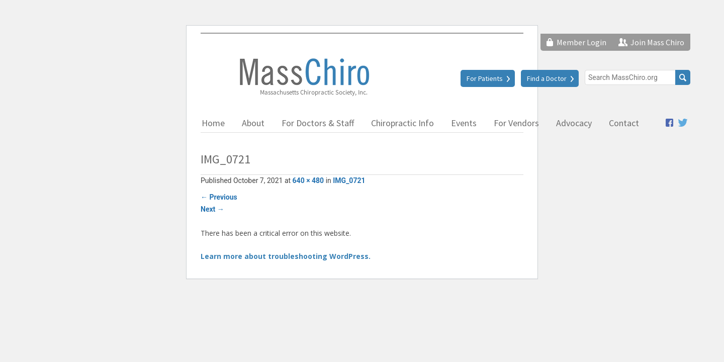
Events (464, 123)
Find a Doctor (547, 78)
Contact (624, 123)
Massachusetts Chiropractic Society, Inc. (304, 76)
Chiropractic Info (402, 123)
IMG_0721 (349, 180)
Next (212, 209)
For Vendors (516, 123)
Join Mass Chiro (657, 42)
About (253, 123)
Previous (219, 197)
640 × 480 (308, 180)
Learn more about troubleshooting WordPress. (286, 256)
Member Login (581, 42)
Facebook (669, 122)
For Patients (485, 78)
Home (213, 123)
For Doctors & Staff (318, 123)
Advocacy (574, 123)
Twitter (683, 122)
